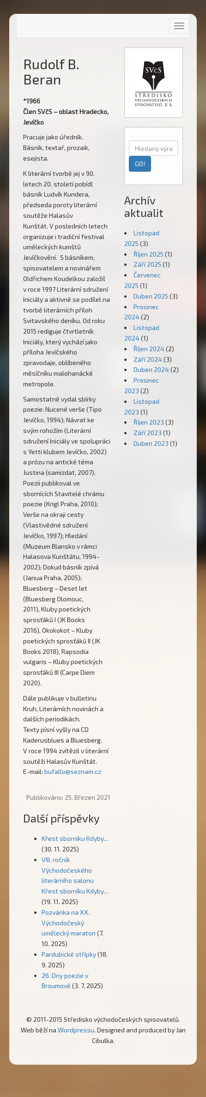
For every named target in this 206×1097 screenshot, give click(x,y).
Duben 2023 (151, 443)
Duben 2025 (150, 296)
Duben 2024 (151, 369)
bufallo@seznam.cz (72, 771)
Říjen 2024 (148, 349)
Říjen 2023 (148, 422)
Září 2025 (147, 264)
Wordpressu (76, 1030)
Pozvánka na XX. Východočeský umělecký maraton (69, 922)
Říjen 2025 (148, 254)
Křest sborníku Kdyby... (75, 838)
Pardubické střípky (69, 954)
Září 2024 (147, 359)
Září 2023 (147, 433)
